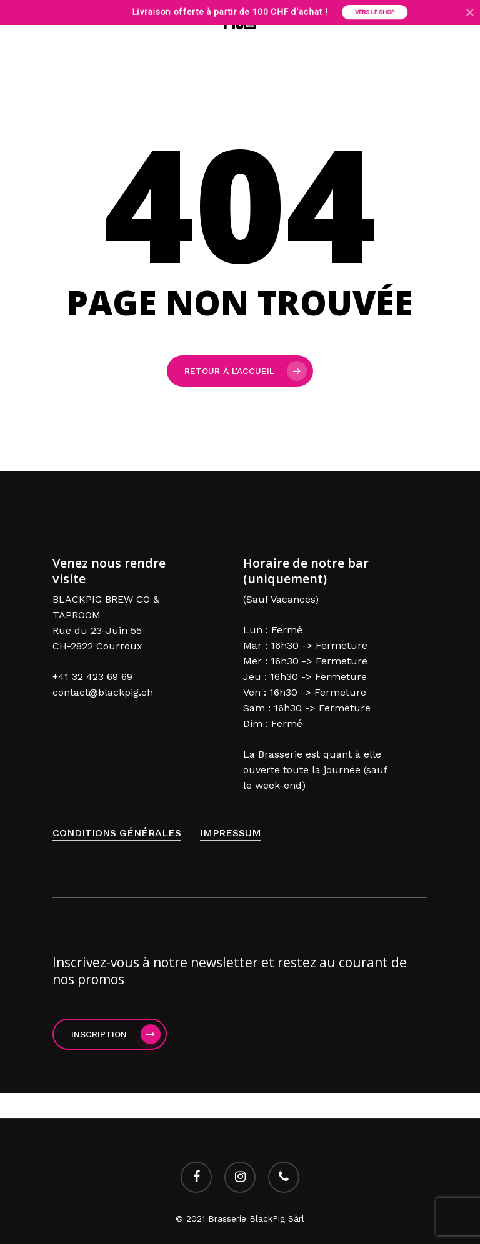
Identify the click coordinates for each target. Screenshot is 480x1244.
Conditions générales (116, 833)
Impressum (230, 833)
